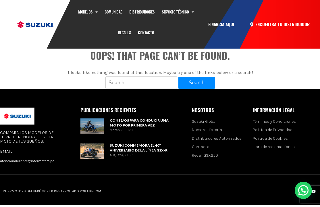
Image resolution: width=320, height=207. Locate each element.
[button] (221, 24)
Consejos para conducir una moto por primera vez (139, 122)
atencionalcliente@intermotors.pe (27, 161)
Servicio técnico (178, 12)
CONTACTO (146, 32)
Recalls (124, 32)
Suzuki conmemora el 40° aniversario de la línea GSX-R (138, 147)
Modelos (87, 12)
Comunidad (114, 12)
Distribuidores (142, 12)
